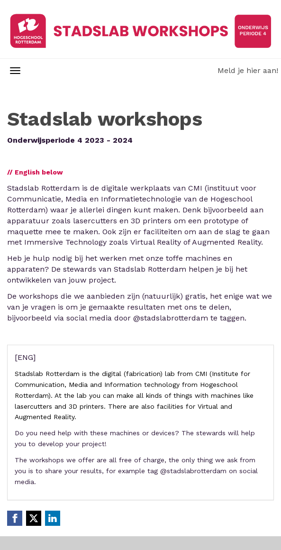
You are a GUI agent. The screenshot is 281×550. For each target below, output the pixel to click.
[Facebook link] (14, 518)
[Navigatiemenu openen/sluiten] (15, 71)
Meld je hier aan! (248, 70)
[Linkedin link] (52, 518)
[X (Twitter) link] (33, 518)
